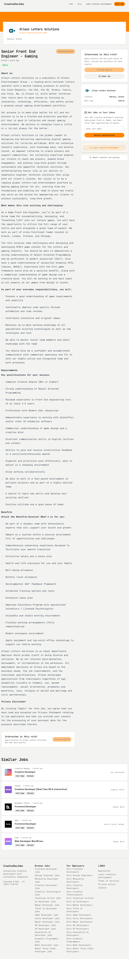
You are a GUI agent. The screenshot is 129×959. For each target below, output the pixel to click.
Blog (79, 4)
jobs (47, 875)
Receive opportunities (104, 135)
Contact (102, 887)
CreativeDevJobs (13, 865)
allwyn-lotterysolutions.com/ (33, 33)
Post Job (119, 4)
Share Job (104, 76)
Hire (80, 875)
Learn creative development (99, 4)
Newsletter (104, 871)
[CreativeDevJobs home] (14, 4)
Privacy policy (107, 884)
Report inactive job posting (104, 157)
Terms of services (108, 881)
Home (71, 4)
